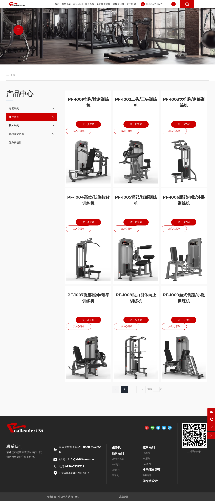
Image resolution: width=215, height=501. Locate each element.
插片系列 (118, 453)
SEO (77, 496)
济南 (70, 496)
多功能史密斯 (152, 469)
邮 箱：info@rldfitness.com (78, 459)
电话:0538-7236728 (71, 466)
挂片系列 (149, 447)
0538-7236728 (154, 4)
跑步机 (116, 447)
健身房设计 (150, 481)
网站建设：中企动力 (57, 496)
